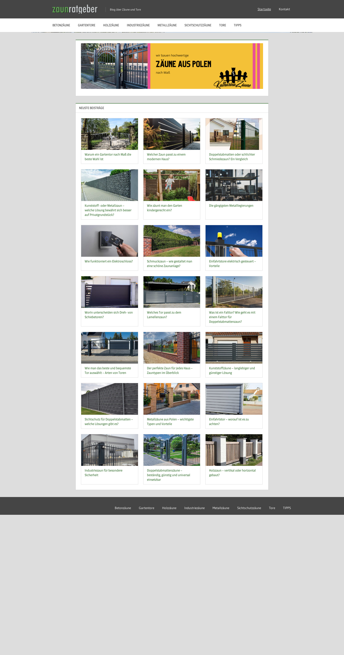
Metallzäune (167, 25)
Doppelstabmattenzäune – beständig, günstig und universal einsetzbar (168, 615)
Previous (325, 162)
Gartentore (86, 25)
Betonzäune (61, 25)
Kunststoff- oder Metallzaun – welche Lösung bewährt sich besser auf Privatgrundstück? (108, 350)
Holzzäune (111, 25)
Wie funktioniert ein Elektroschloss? (109, 402)
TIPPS (237, 25)
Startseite (264, 9)
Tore (222, 25)
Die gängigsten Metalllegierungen (231, 346)
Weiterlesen (68, 155)
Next (334, 162)
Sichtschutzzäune (198, 25)
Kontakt (284, 9)
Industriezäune (138, 25)
